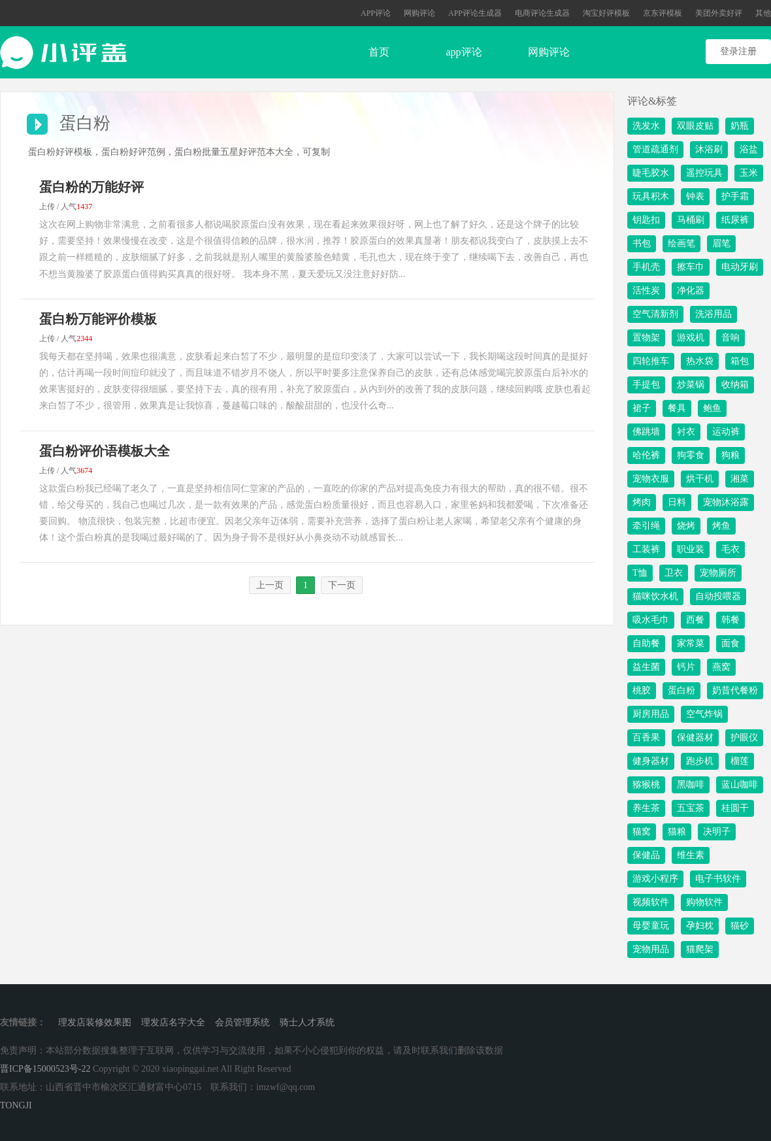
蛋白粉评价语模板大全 (104, 451)
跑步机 (700, 761)
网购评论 (419, 13)
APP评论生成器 (475, 13)
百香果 (646, 737)
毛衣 (730, 549)
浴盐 (749, 149)
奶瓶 (739, 126)
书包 (641, 243)
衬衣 (686, 432)
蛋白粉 (681, 690)
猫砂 (739, 926)
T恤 (640, 573)
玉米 (749, 173)
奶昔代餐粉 (735, 690)
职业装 (690, 549)
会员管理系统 (242, 1022)
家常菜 (690, 643)
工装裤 (646, 549)
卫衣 (673, 573)
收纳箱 (735, 384)
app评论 (464, 52)
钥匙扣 (646, 220)
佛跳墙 (646, 432)
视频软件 (650, 902)
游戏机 (690, 337)
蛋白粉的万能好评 (91, 187)
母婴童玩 (650, 926)
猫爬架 (700, 949)
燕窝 (721, 667)
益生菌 (646, 667)
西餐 (695, 620)
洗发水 (646, 126)
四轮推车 (650, 361)
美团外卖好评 (718, 13)
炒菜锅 (690, 384)
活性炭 (646, 290)
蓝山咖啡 (739, 784)
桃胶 (641, 690)
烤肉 (641, 502)
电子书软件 (718, 879)
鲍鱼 (712, 408)
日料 (677, 502)
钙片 (686, 667)
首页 (379, 52)
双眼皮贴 (695, 126)
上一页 (270, 585)
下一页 (341, 585)
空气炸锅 (704, 714)
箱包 (739, 361)
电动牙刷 (739, 267)
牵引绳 (646, 526)
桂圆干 (735, 808)
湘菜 (739, 479)
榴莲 (739, 761)
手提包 (646, 384)
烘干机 (700, 479)
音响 (730, 337)
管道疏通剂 (655, 149)
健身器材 (650, 761)
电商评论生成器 (542, 13)
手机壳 (646, 267)
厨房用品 (650, 714)
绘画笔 (681, 243)
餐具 (677, 408)
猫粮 (677, 831)
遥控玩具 (704, 173)
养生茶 (646, 808)
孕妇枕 (700, 926)
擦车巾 (690, 267)
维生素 (690, 855)
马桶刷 (690, 220)
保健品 (646, 855)
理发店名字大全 (173, 1022)
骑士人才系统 (307, 1022)
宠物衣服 (650, 479)
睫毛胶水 (650, 173)
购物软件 (704, 902)
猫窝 (641, 831)
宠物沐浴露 (726, 502)
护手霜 (735, 196)
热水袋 (700, 361)
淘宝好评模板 (606, 13)
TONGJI (16, 1105)
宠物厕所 (718, 573)
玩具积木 (650, 196)
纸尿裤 (735, 220)
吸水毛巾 (650, 620)
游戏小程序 (655, 879)
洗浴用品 (713, 314)
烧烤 (686, 526)
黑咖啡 (690, 784)
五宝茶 (690, 808)
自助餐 (646, 643)
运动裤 (726, 432)
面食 (730, 643)
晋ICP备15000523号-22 (45, 1069)
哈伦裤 (646, 455)
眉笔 (721, 243)
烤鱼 (721, 526)
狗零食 (690, 455)
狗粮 (730, 455)
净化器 (690, 290)
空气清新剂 (655, 314)
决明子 (716, 831)
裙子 (641, 408)
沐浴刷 (709, 149)
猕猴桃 (646, 784)
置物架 (646, 337)
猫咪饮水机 (655, 596)
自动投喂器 (718, 596)
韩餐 (730, 620)
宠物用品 (650, 949)
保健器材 (695, 737)
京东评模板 (662, 13)
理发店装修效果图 (94, 1022)
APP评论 (376, 13)
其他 (763, 13)
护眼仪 (744, 737)
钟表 (695, 196)
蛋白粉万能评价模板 (98, 319)
